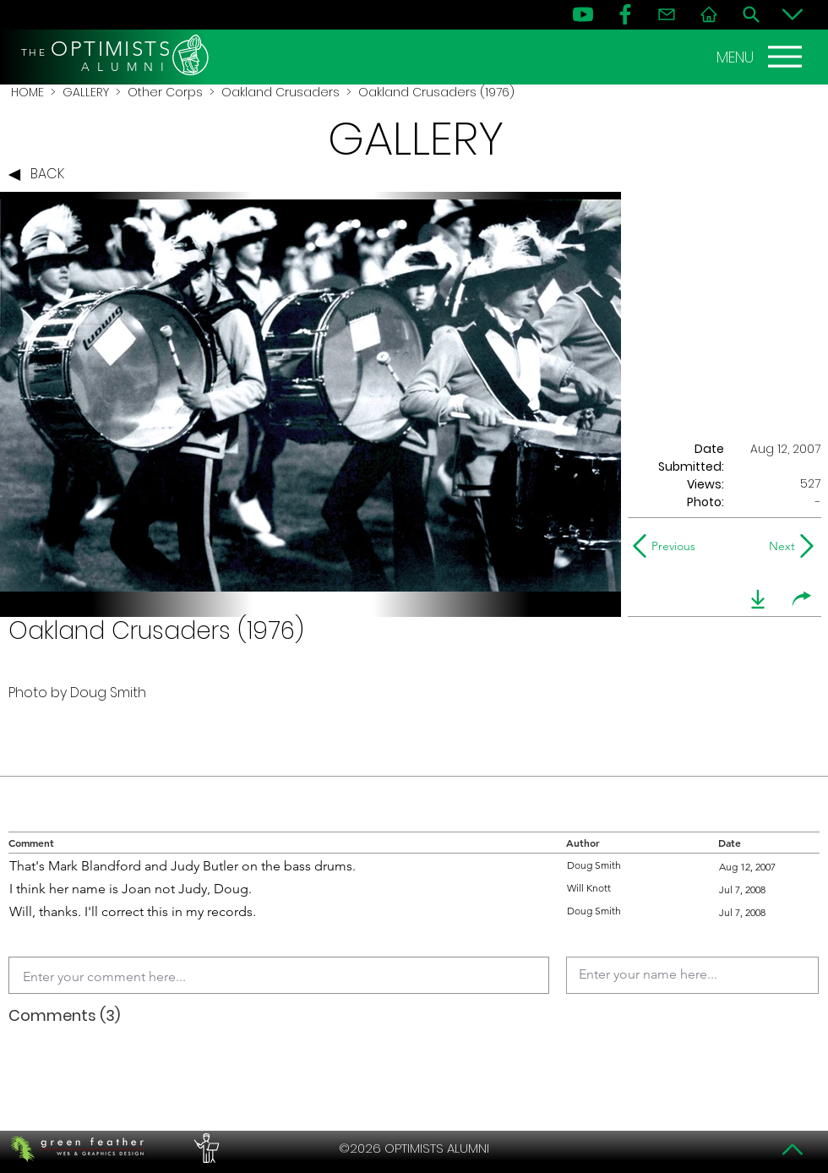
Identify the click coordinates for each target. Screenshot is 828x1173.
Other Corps (165, 92)
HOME (27, 92)
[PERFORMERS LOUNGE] (204, 1148)
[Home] (709, 14)
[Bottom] (792, 14)
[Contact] (666, 14)
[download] (758, 599)
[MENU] (761, 56)
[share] (802, 599)
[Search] (751, 14)
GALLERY (86, 92)
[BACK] (40, 175)
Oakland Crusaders (280, 92)
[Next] (778, 546)
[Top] (792, 1149)
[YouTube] (583, 14)
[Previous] (668, 546)
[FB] (625, 14)
